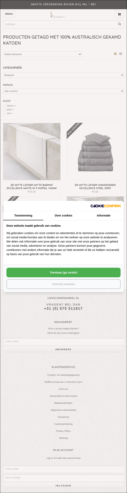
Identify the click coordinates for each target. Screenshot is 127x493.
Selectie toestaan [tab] (63, 284)
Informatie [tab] (104, 215)
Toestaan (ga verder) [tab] (63, 272)
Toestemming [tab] (23, 215)
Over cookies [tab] (63, 215)
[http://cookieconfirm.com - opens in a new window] (105, 205)
